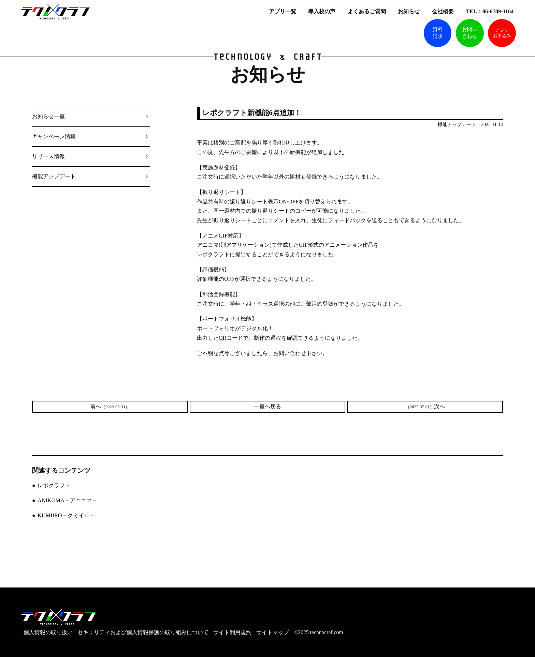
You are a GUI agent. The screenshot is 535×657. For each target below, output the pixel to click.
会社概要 (443, 11)
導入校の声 (322, 11)
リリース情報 (48, 156)
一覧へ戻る (267, 406)
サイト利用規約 (232, 632)
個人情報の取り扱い (48, 632)
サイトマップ (272, 632)
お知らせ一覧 (48, 116)
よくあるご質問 (367, 11)
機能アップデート (54, 176)
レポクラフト (54, 486)
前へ (110, 406)
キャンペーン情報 (54, 137)
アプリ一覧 (283, 11)
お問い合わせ (469, 33)
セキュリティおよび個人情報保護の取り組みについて (142, 632)
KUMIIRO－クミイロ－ (66, 516)
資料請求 (438, 33)
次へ (425, 406)
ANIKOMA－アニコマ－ (67, 501)
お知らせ (409, 11)
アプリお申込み (502, 33)
